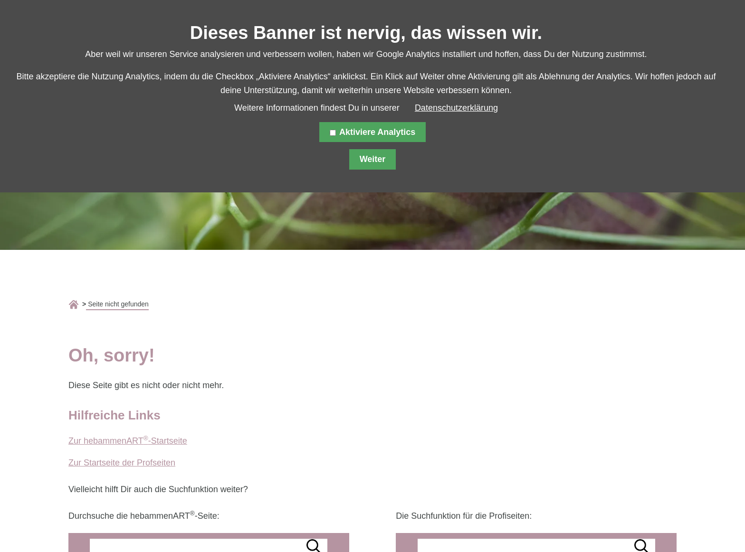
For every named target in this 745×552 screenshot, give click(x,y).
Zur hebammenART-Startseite (127, 441)
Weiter (373, 159)
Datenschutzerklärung (456, 108)
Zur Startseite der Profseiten (121, 462)
